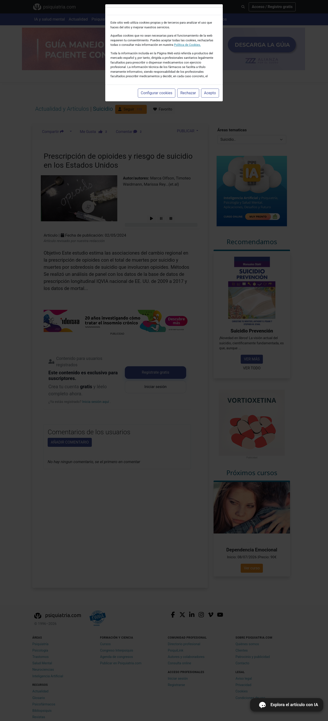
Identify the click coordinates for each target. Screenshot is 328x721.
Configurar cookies (156, 93)
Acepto (210, 93)
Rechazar (188, 93)
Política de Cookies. (187, 45)
